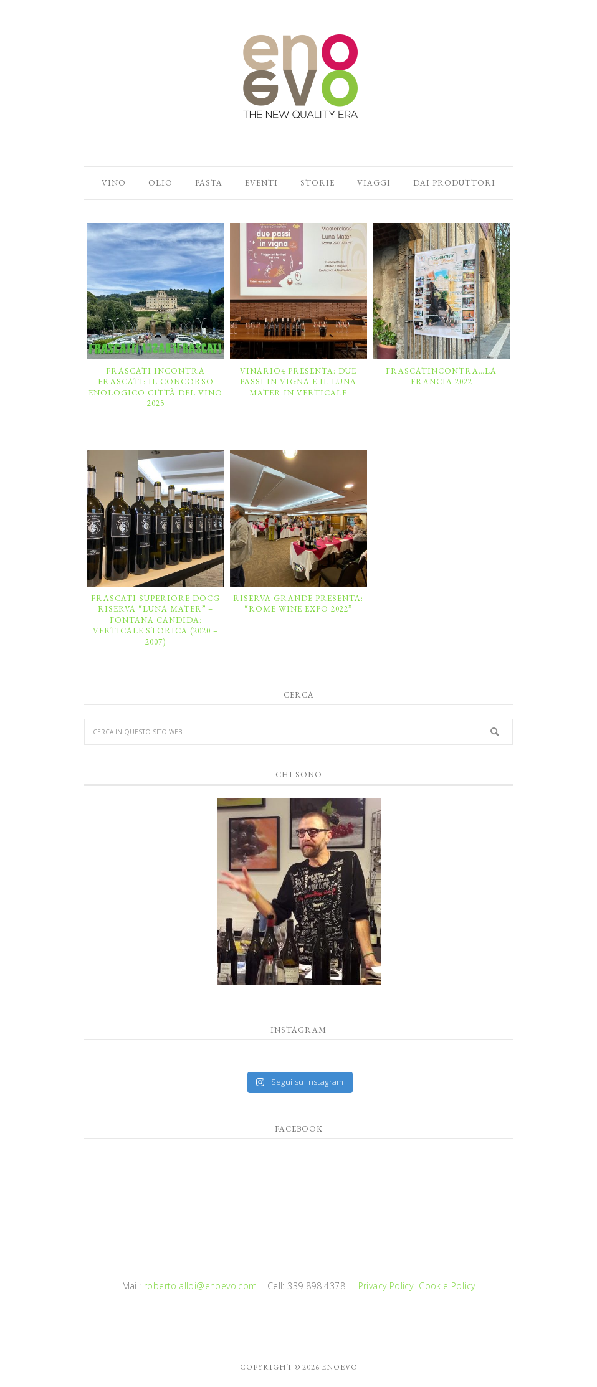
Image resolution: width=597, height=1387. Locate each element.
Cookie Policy (447, 1286)
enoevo (298, 76)
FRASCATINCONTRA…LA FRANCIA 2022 (441, 376)
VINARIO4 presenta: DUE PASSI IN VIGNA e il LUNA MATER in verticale (298, 382)
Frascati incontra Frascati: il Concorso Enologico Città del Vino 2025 (155, 387)
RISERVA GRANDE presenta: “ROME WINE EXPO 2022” (298, 604)
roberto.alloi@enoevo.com (200, 1286)
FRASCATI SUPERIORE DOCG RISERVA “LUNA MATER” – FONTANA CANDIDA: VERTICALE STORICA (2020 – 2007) (155, 620)
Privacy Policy (386, 1286)
